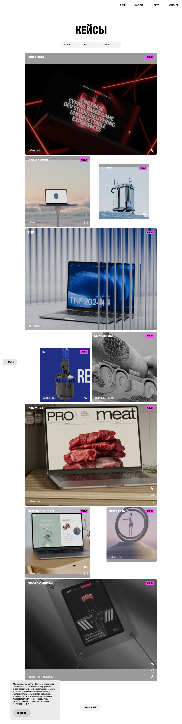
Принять (21, 712)
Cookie (37, 684)
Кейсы (122, 5)
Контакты (174, 5)
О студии (139, 5)
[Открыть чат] (174, 715)
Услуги (156, 5)
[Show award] (149, 150)
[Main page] (10, 4)
